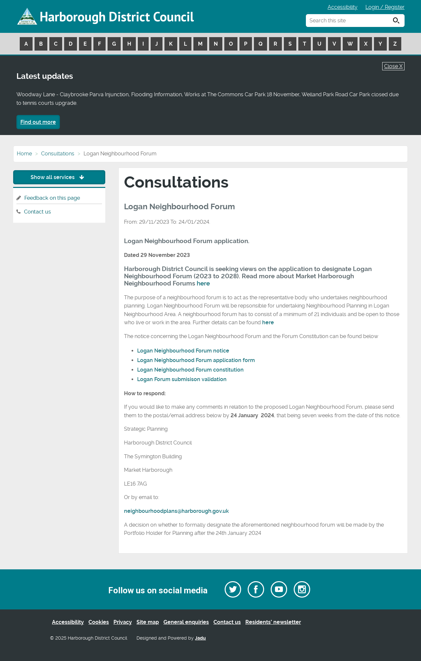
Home (24, 153)
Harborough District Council (117, 16)
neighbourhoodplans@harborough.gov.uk (176, 511)
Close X (393, 66)
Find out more (38, 122)
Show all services (59, 177)
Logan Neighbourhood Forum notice (183, 351)
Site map (147, 622)
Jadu (200, 638)
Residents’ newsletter (273, 622)
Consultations (57, 153)
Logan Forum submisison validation (182, 379)
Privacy (122, 622)
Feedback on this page (52, 198)
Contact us (37, 212)
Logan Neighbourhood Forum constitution (191, 370)
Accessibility (343, 7)
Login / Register (385, 7)
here (203, 283)
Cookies (98, 622)
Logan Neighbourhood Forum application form (196, 360)
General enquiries (186, 622)
